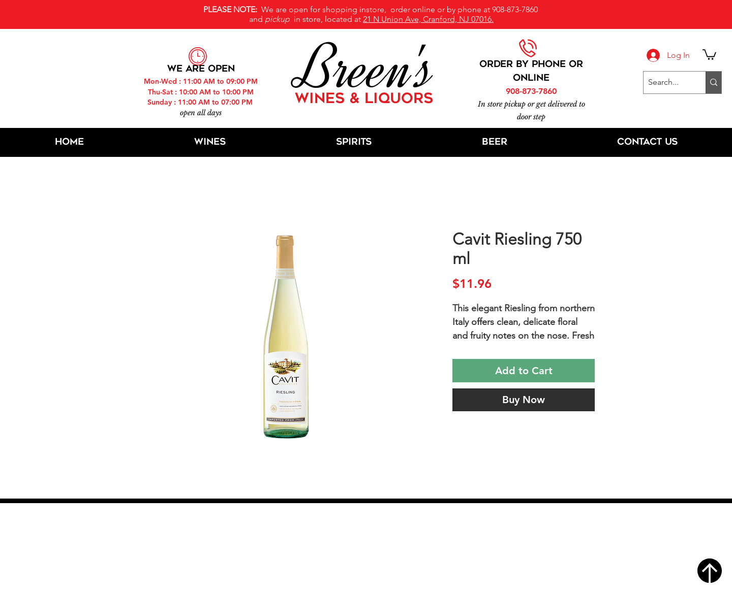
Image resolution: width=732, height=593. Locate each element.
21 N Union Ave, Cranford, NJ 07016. (428, 19)
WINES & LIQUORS (364, 99)
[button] (709, 54)
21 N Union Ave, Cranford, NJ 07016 (372, 526)
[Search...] (666, 82)
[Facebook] (345, 557)
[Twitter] (370, 557)
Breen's (366, 68)
